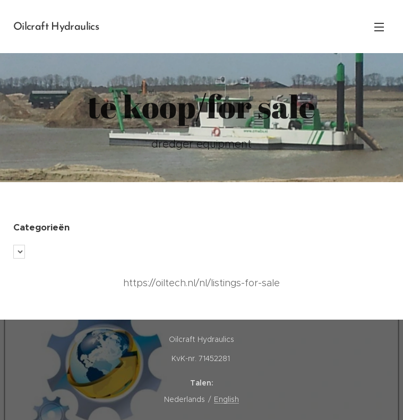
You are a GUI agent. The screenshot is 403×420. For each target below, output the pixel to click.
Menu (379, 27)
